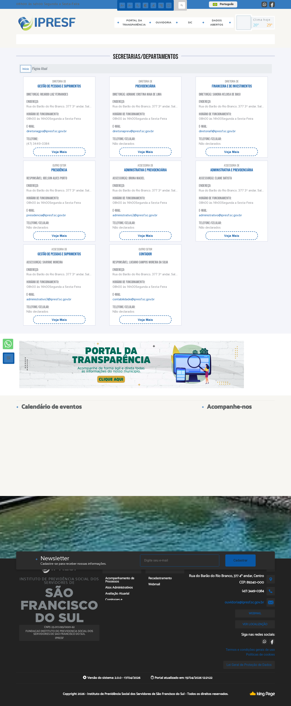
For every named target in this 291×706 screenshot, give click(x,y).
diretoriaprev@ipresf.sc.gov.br (133, 131)
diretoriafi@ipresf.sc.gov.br (217, 131)
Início (25, 69)
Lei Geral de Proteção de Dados (249, 665)
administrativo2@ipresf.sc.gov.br (135, 215)
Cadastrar (240, 560)
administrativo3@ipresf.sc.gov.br (48, 299)
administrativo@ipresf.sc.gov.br (220, 215)
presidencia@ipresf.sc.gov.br (46, 215)
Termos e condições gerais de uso (250, 650)
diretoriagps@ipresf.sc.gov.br (46, 131)
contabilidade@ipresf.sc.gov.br (134, 299)
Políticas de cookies (260, 654)
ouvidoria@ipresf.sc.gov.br (244, 602)
